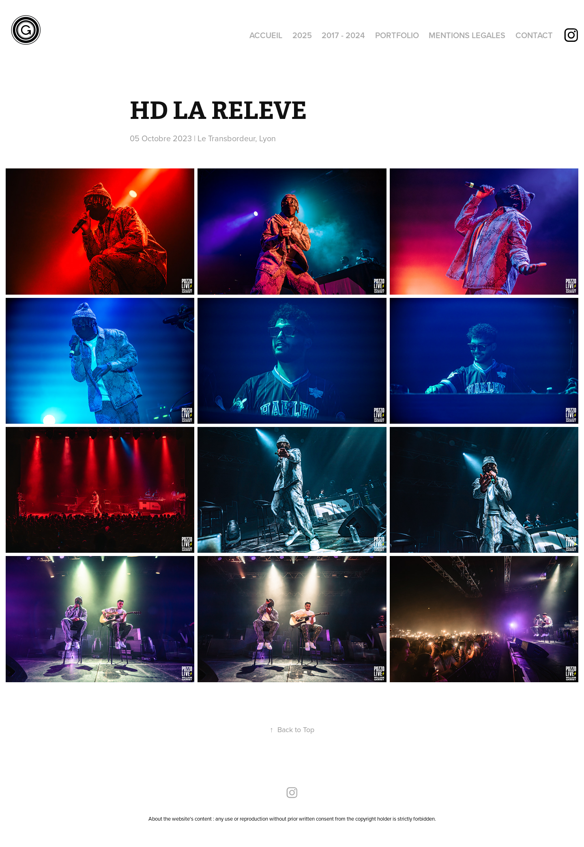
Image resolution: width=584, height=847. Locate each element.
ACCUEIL (265, 35)
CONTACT (534, 35)
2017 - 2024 (343, 35)
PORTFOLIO (397, 35)
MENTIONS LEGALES (467, 35)
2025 (302, 35)
